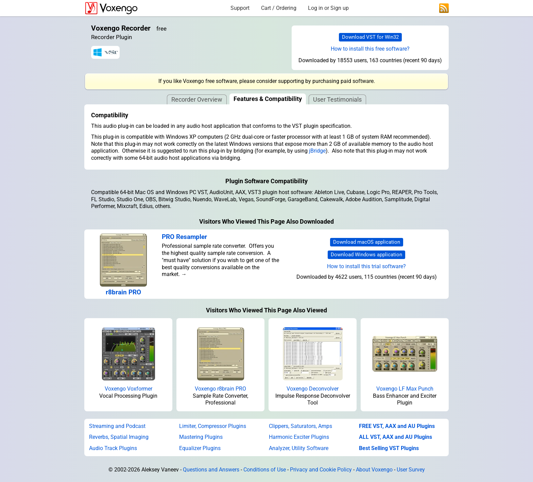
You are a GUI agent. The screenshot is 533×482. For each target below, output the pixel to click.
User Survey (411, 469)
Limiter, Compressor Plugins (212, 426)
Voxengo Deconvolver (313, 388)
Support (240, 8)
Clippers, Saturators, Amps (300, 426)
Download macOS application (366, 242)
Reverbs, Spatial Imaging (119, 437)
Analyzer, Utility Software (298, 448)
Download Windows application (366, 255)
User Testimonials (337, 99)
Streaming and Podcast (117, 426)
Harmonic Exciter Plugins (299, 437)
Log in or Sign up (328, 8)
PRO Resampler (184, 237)
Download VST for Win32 (370, 37)
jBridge (317, 151)
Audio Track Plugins (113, 448)
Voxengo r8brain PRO (220, 388)
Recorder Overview (196, 99)
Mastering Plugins (201, 437)
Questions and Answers (211, 469)
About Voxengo (374, 469)
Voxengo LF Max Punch (404, 388)
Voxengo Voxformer (128, 388)
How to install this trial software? (366, 266)
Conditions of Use (264, 469)
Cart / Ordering (278, 8)
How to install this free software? (370, 49)
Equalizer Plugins (200, 448)
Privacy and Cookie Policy (321, 469)
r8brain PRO (123, 292)
